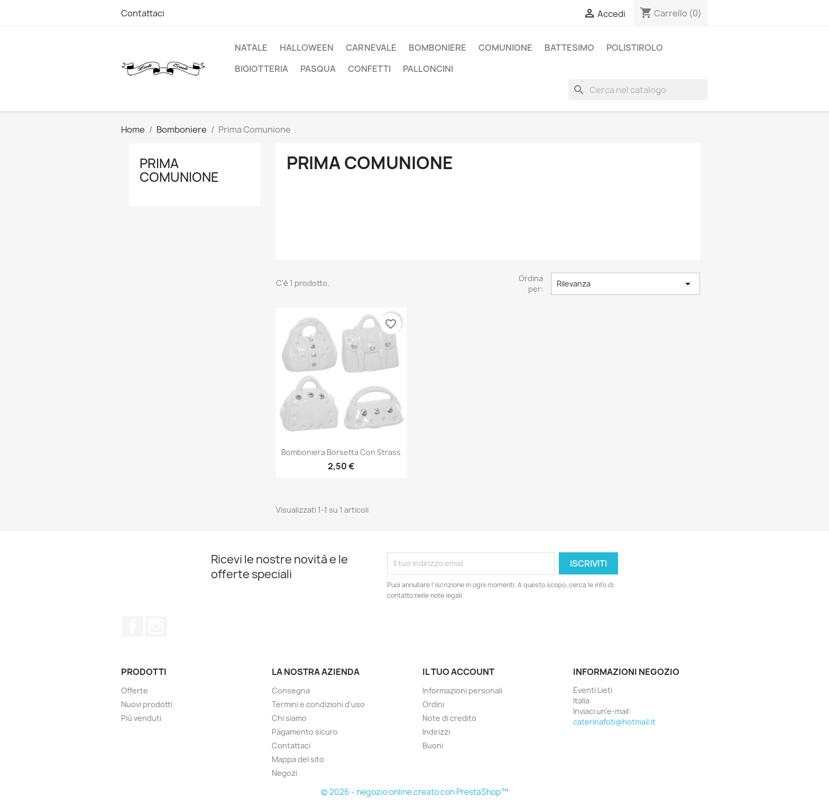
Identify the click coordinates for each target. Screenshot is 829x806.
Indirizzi (436, 732)
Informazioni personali (462, 690)
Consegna (291, 690)
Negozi (284, 773)
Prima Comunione (179, 170)
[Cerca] (638, 89)
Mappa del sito (298, 759)
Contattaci (142, 13)
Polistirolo (634, 47)
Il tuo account (458, 672)
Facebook (132, 626)
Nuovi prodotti (146, 704)
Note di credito (449, 718)
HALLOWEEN (307, 47)
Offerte (134, 690)
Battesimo (569, 47)
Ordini (433, 704)
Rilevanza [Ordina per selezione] (625, 283)
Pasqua (318, 69)
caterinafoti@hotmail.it (614, 722)
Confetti (369, 69)
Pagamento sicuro (305, 732)
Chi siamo (289, 718)
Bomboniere (437, 47)
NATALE (251, 47)
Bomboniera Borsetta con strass (341, 452)
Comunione (505, 47)
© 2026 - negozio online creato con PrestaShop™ (415, 792)
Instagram (156, 626)
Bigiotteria (261, 69)
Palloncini (428, 69)
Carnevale (371, 47)
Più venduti (141, 718)
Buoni (432, 745)
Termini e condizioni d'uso (318, 704)
